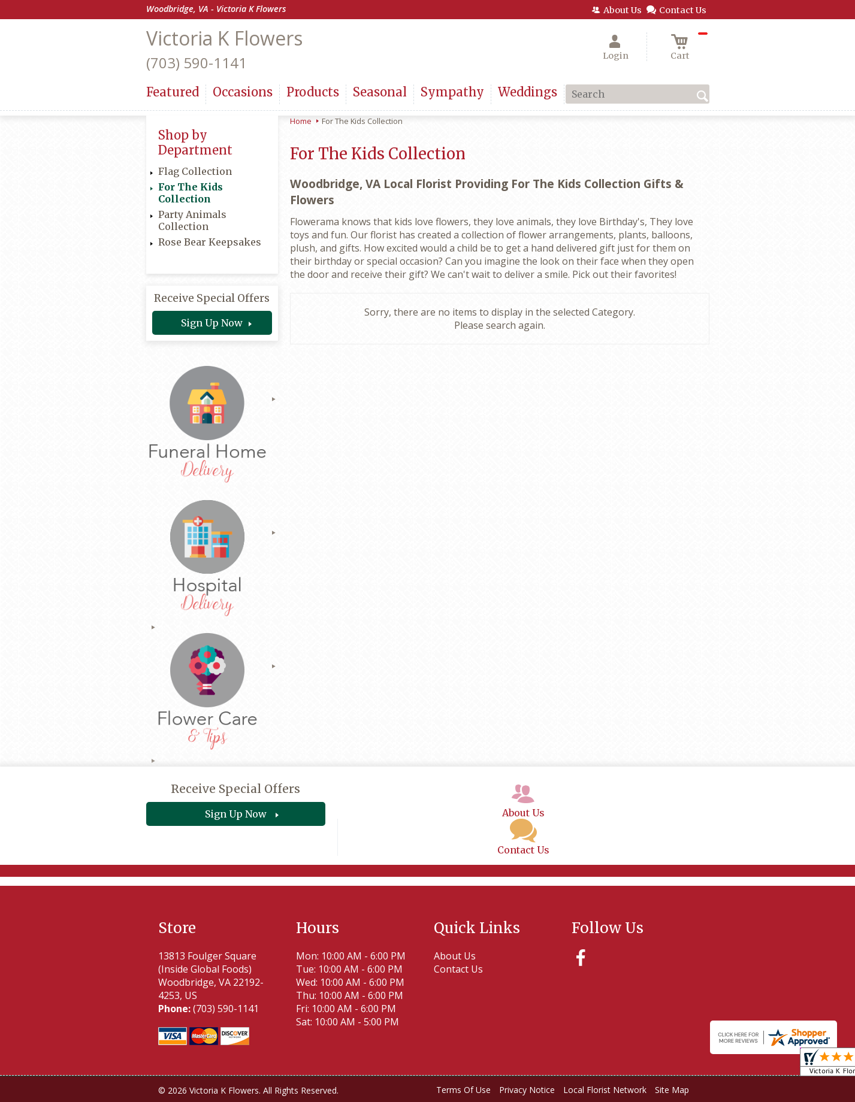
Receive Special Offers (212, 298)
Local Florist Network (604, 1089)
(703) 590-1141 (196, 62)
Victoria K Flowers (224, 38)
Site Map (672, 1089)
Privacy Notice (527, 1089)
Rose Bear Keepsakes (209, 242)
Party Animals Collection (192, 220)
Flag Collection (195, 171)
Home (301, 121)
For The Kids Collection (190, 193)
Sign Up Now (212, 323)
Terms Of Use (463, 1089)
